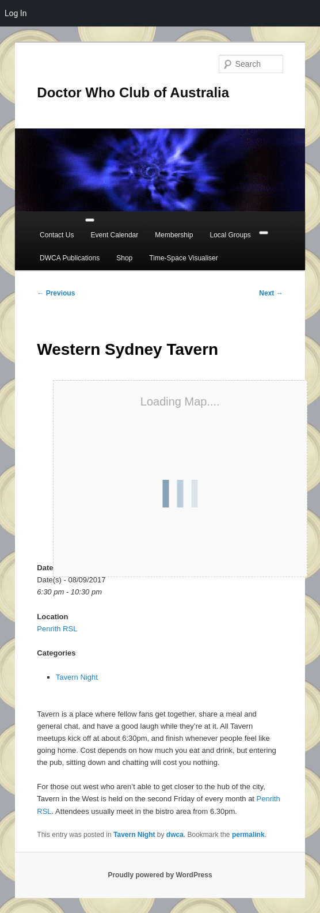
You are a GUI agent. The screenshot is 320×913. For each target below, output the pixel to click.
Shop (124, 258)
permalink (248, 835)
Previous (56, 293)
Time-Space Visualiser (183, 258)
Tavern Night (77, 677)
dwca (175, 835)
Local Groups (229, 235)
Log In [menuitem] (15, 13)
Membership (174, 235)
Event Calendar (115, 235)
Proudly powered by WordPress (160, 875)
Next (271, 293)
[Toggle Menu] (89, 220)
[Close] (263, 232)
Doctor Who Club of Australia (133, 92)
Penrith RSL (57, 628)
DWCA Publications (70, 258)
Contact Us (57, 235)
